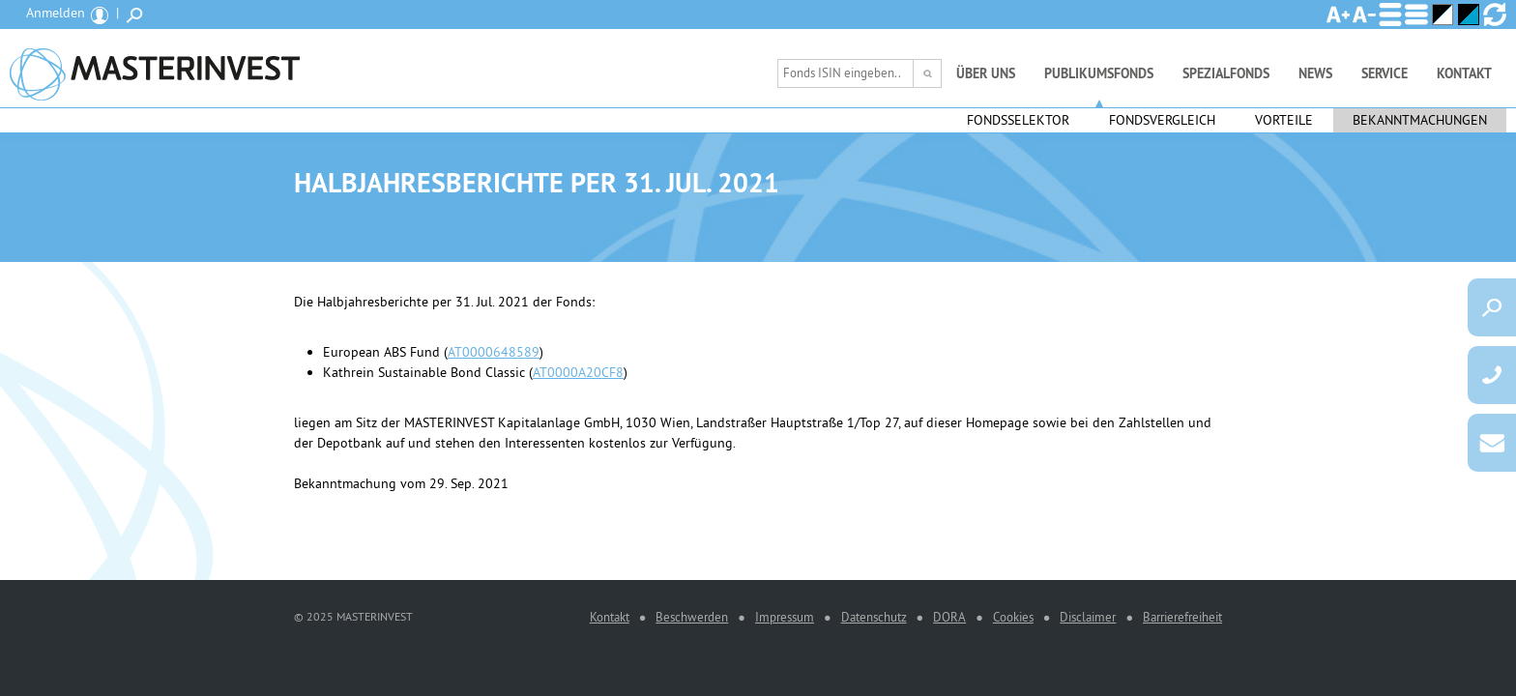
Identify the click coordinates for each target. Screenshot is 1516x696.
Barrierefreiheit (1182, 616)
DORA (949, 616)
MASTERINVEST (155, 68)
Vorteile (1284, 120)
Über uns (985, 73)
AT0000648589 (493, 352)
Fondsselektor (1018, 120)
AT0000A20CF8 (578, 372)
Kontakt (1464, 73)
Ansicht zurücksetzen (1494, 14)
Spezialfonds (1225, 73)
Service (1384, 73)
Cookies (1013, 616)
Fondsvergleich (1162, 120)
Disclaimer (1088, 616)
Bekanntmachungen (1420, 120)
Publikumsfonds (1098, 73)
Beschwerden (692, 616)
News (1315, 73)
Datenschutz (874, 616)
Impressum (784, 616)
